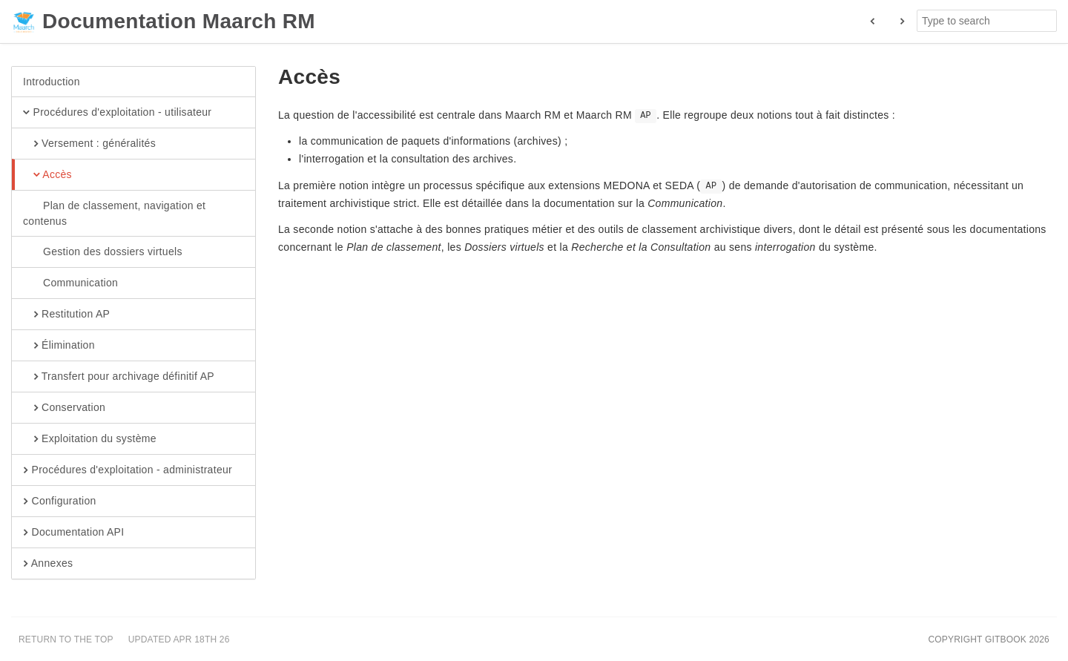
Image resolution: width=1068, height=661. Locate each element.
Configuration (59, 501)
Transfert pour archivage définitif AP (118, 376)
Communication (70, 283)
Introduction (51, 82)
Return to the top (66, 639)
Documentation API (73, 532)
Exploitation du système (89, 439)
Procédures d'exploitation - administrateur (127, 470)
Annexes (48, 563)
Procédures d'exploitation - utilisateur (117, 112)
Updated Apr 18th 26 (179, 639)
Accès (47, 175)
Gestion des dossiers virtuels (102, 252)
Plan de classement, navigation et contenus (114, 213)
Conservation (64, 408)
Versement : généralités (89, 144)
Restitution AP (66, 314)
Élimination (59, 345)
